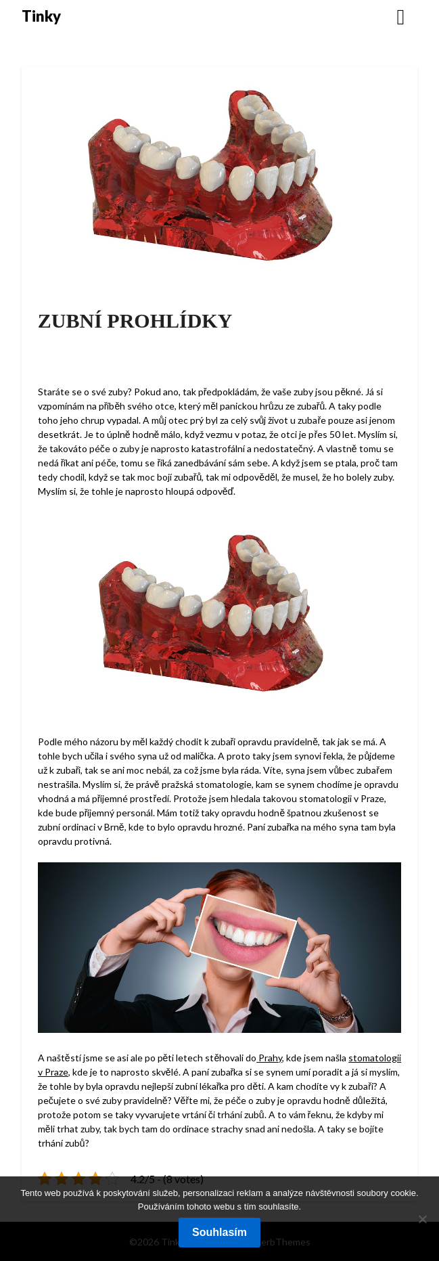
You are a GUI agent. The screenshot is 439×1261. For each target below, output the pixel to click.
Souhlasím (219, 1232)
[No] (422, 1219)
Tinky (41, 16)
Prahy (269, 1057)
